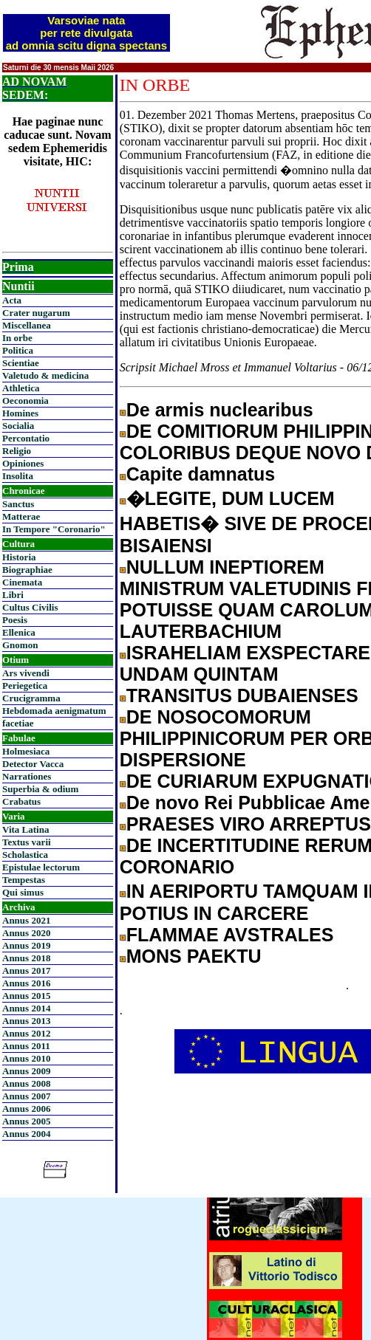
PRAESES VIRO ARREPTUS (248, 824)
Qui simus (23, 892)
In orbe (17, 337)
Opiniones (23, 463)
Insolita (17, 475)
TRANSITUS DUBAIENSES (242, 695)
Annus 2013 (26, 1020)
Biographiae (27, 569)
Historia (19, 557)
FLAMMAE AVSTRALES (230, 934)
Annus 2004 (26, 1133)
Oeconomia (25, 400)
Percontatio (26, 438)
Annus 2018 (26, 957)
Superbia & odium (40, 788)
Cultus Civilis (30, 607)
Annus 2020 (26, 932)
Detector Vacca (33, 763)
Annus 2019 (26, 945)
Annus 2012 (26, 1033)
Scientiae (20, 362)
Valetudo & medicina (45, 375)
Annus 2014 (26, 1008)
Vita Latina (25, 829)
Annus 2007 (26, 1096)
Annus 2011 (26, 1045)
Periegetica (24, 685)
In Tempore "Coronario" (54, 529)
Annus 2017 (26, 970)
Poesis (14, 619)
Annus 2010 (26, 1058)
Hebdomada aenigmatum (54, 710)
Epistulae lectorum (41, 867)
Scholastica (25, 854)
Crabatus (21, 801)
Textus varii (26, 842)
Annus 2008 (26, 1083)
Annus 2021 (26, 920)
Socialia (18, 425)
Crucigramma (31, 698)
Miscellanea (26, 325)
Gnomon (20, 644)
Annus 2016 (26, 983)
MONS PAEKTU (194, 956)
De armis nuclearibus (219, 409)
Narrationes (26, 776)
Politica (17, 350)
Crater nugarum (36, 312)
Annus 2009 (26, 1070)
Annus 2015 (26, 995)
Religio (16, 450)
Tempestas (23, 879)
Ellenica (18, 632)
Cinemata (22, 582)
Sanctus (18, 503)
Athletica (21, 388)
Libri (13, 594)
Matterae (21, 516)
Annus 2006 (26, 1108)
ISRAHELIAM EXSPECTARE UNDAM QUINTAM (245, 663)
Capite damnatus (200, 474)
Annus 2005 (26, 1121)
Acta (11, 300)
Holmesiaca (26, 751)
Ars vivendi (26, 672)
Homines (20, 413)
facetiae (18, 723)
